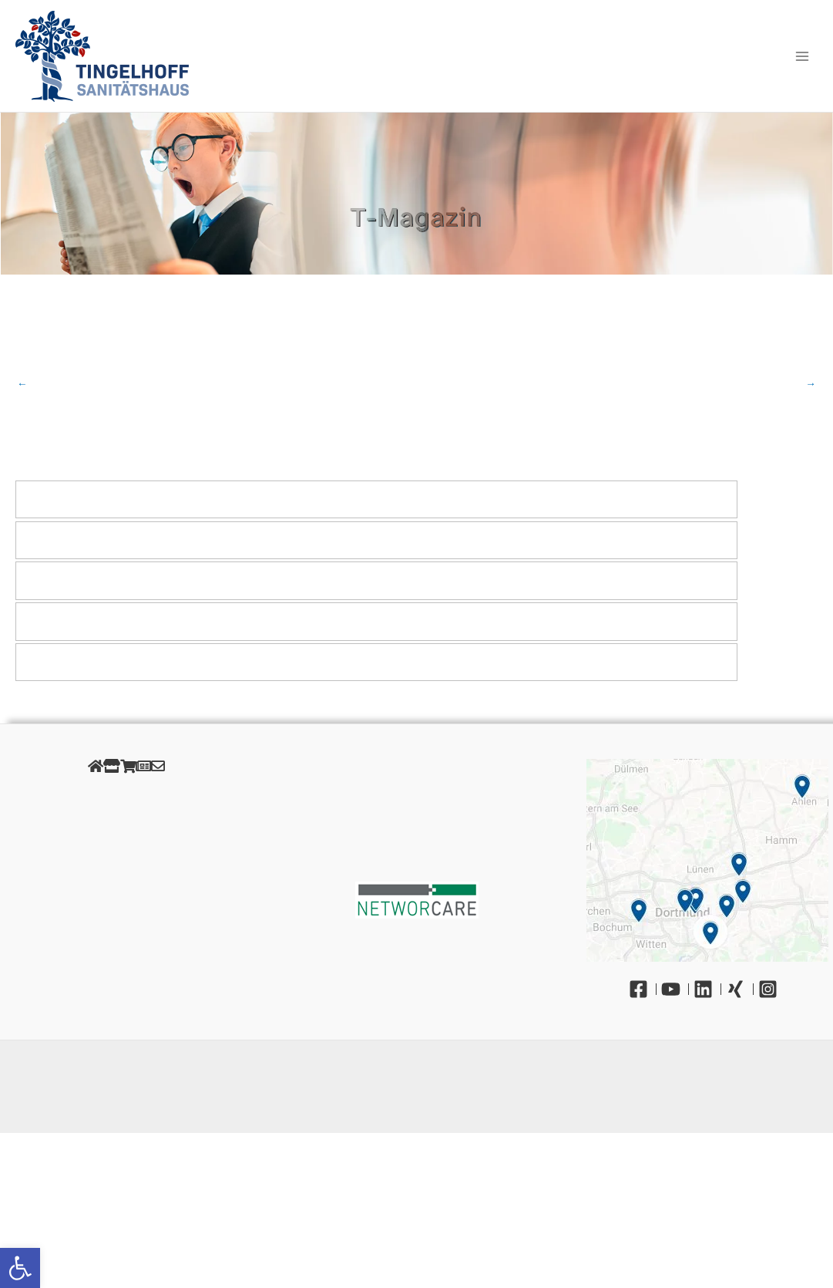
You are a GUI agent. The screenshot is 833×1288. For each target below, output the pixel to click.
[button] (20, 1268)
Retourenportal (126, 866)
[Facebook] (643, 989)
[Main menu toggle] (802, 56)
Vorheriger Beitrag (22, 384)
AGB (126, 848)
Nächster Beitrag (810, 384)
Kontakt (126, 935)
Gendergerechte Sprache (126, 900)
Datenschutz (126, 813)
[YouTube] (675, 989)
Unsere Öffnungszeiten (126, 883)
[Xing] (740, 989)
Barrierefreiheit (126, 918)
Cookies (126, 831)
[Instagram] (771, 989)
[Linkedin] (707, 989)
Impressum (126, 796)
